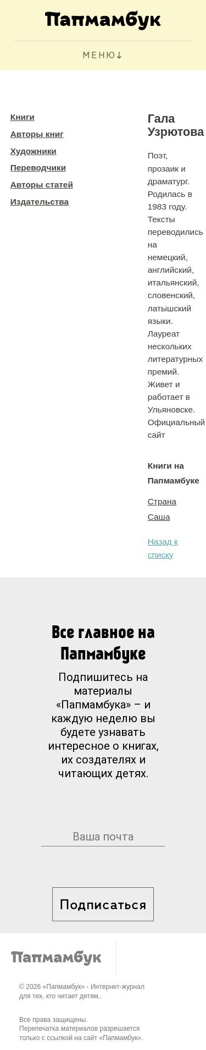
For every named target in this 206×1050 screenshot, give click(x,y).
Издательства (39, 201)
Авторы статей (41, 184)
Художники (33, 151)
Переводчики (38, 167)
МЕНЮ (99, 56)
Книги (22, 117)
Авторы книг (37, 134)
